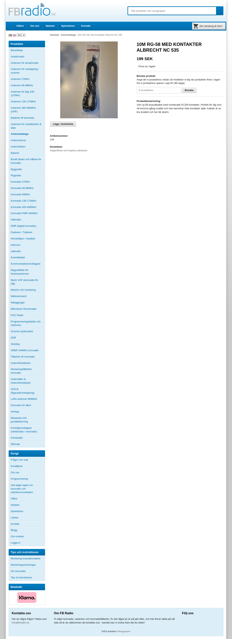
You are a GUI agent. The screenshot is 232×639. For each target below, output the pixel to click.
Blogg (14, 530)
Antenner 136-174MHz (28, 101)
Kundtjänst (16, 466)
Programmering (19, 478)
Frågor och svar (19, 459)
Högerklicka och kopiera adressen (68, 150)
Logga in (15, 542)
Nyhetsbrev (68, 25)
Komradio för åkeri (21, 405)
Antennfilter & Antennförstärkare (20, 381)
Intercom (16, 244)
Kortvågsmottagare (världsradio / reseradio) (24, 429)
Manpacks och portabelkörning (19, 419)
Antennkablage (20, 133)
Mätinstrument (18, 296)
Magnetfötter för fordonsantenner (20, 272)
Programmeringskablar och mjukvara (26, 323)
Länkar (14, 517)
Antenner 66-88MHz (28, 85)
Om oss (34, 25)
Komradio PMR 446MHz (24, 213)
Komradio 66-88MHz (22, 188)
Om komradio (18, 571)
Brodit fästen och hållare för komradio (26, 161)
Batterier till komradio (22, 117)
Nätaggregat (18, 302)
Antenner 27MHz (28, 79)
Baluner (15, 152)
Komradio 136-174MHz (23, 200)
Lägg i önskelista (63, 124)
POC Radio (17, 315)
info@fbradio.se (20, 622)
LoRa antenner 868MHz (24, 398)
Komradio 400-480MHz (23, 207)
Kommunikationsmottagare (25, 263)
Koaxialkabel (18, 257)
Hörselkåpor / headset (23, 238)
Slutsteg (15, 344)
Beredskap (17, 50)
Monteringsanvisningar (23, 564)
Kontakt (85, 25)
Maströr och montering (23, 289)
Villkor (20, 25)
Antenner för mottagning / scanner (25, 71)
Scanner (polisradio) (22, 331)
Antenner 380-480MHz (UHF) (28, 109)
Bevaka (189, 90)
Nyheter (50, 25)
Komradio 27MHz (20, 181)
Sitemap (15, 444)
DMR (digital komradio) (23, 225)
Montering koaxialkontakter (25, 558)
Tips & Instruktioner (21, 577)
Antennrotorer (18, 140)
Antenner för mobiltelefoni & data (26, 126)
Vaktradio (16, 219)
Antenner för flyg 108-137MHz (23, 93)
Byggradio (16, 169)
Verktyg (15, 411)
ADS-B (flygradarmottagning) (23, 391)
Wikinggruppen (124, 631)
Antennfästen (28, 146)
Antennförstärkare (20, 363)
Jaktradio (16, 251)
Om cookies (17, 536)
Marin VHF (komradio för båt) (24, 282)
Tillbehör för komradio (28, 356)
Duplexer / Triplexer (21, 232)
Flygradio (16, 175)
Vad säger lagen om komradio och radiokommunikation (22, 489)
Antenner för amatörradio (28, 63)
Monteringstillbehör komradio (21, 371)
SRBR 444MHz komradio (25, 350)
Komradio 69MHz (20, 194)
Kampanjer (17, 437)
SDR (13, 337)
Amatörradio (28, 56)
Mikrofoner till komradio (23, 308)
